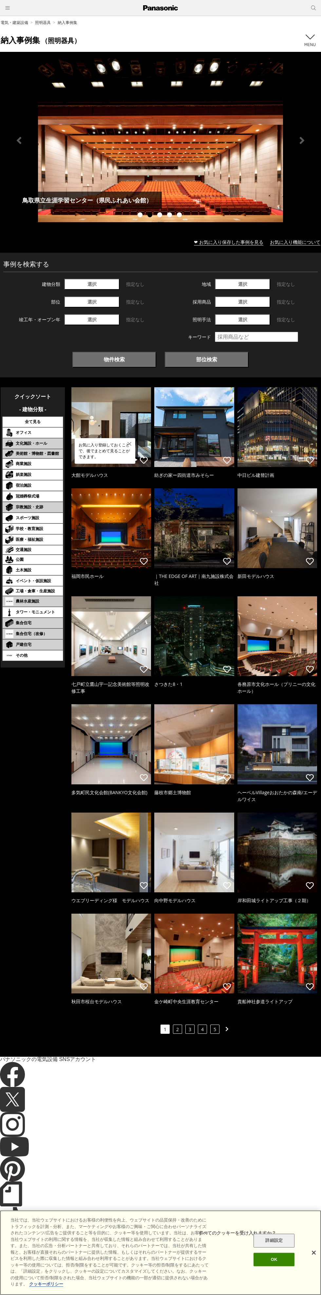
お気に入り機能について (295, 242)
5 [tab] (180, 215)
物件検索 (114, 359)
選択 (92, 284)
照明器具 (43, 22)
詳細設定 (274, 1240)
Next (302, 140)
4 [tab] (170, 215)
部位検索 (206, 359)
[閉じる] (314, 1252)
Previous (19, 140)
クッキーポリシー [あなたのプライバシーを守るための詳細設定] (46, 1284)
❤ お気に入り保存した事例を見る (228, 242)
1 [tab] (141, 215)
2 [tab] (150, 215)
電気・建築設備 (14, 22)
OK (274, 1259)
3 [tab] (160, 215)
